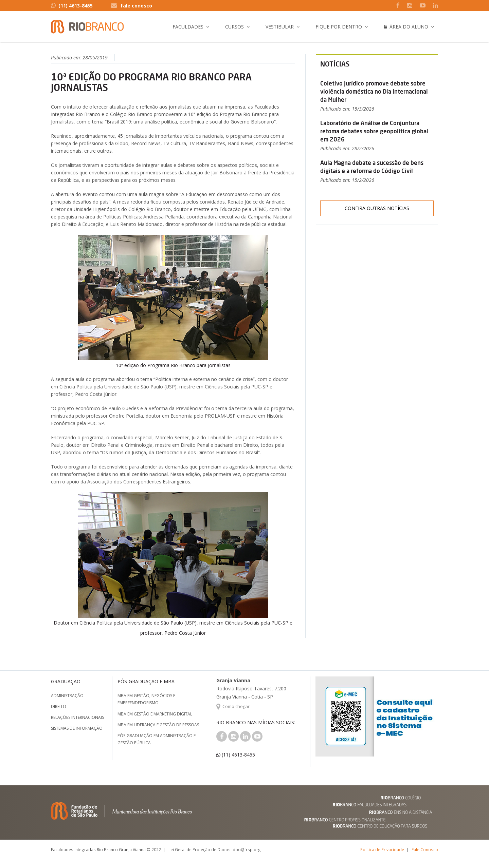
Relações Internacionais (77, 717)
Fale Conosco (425, 849)
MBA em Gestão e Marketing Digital (154, 714)
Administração (67, 696)
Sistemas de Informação (77, 728)
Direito (58, 706)
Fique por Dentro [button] (338, 26)
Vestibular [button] (280, 26)
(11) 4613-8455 (72, 5)
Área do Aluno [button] (406, 26)
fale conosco (136, 5)
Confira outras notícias (377, 208)
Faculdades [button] (188, 26)
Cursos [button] (234, 26)
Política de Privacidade (382, 849)
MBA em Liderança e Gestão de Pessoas (158, 725)
